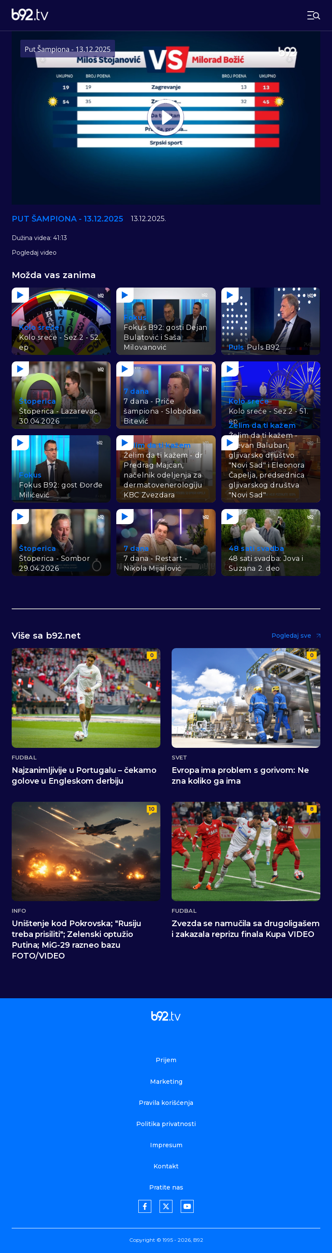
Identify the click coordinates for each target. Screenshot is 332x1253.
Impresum (166, 1145)
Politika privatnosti (166, 1124)
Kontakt (166, 1166)
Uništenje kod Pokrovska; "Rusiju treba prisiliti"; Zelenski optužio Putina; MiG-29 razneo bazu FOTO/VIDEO (76, 940)
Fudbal (24, 757)
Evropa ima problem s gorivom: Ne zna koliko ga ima (240, 776)
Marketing (166, 1081)
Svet (179, 757)
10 (152, 809)
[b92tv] (30, 15)
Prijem (166, 1060)
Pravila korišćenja (166, 1103)
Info (19, 911)
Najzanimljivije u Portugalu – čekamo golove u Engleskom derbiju (84, 776)
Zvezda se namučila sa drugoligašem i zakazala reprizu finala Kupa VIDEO (246, 929)
